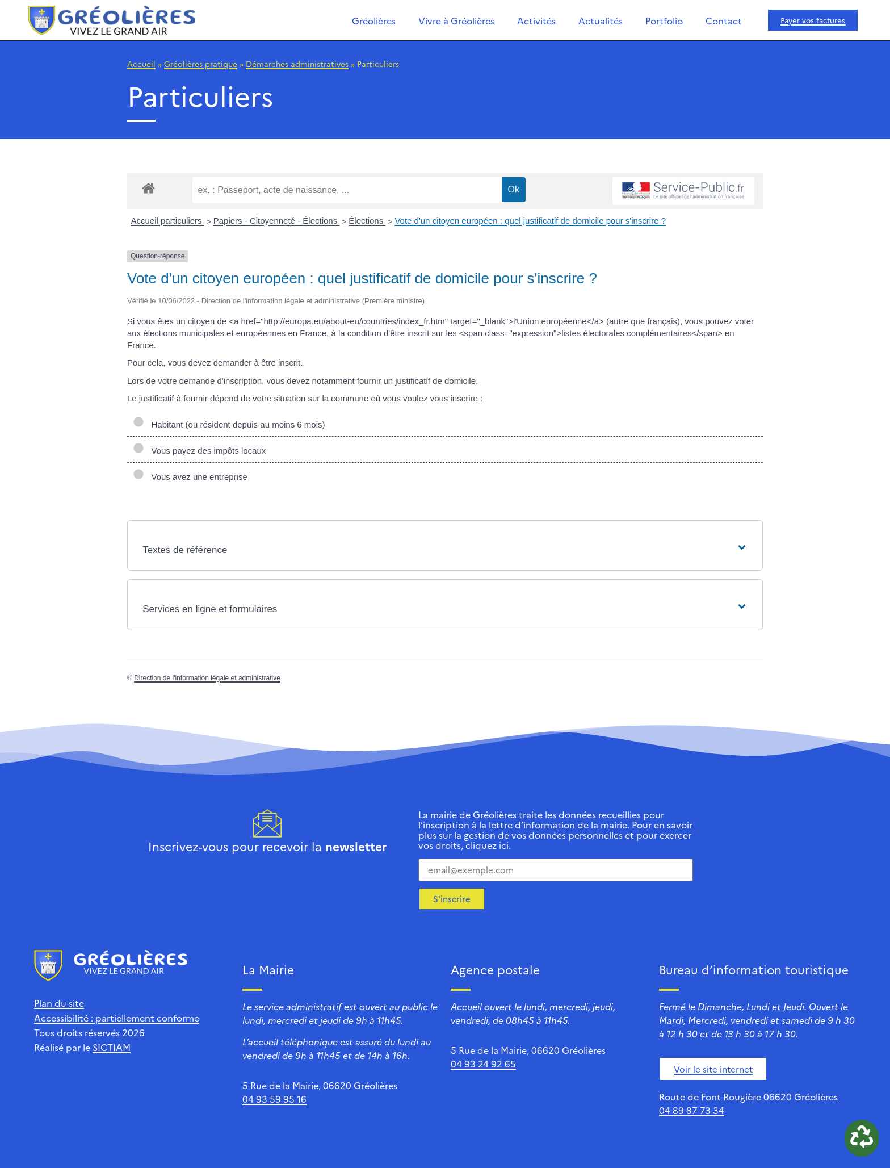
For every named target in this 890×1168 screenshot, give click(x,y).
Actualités (600, 20)
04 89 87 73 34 (691, 1110)
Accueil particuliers (167, 220)
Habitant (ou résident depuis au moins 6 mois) (229, 424)
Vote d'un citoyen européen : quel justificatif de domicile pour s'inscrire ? (530, 220)
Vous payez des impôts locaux (199, 450)
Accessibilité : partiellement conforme (116, 1017)
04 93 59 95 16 (274, 1098)
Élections (367, 220)
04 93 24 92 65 (483, 1063)
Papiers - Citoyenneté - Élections (276, 220)
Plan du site (59, 1003)
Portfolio (664, 20)
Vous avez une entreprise (190, 477)
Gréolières (374, 20)
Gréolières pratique (200, 63)
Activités (536, 20)
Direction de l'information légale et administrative (207, 678)
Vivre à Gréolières (456, 20)
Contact (724, 20)
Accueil (141, 63)
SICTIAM (112, 1047)
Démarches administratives (297, 63)
